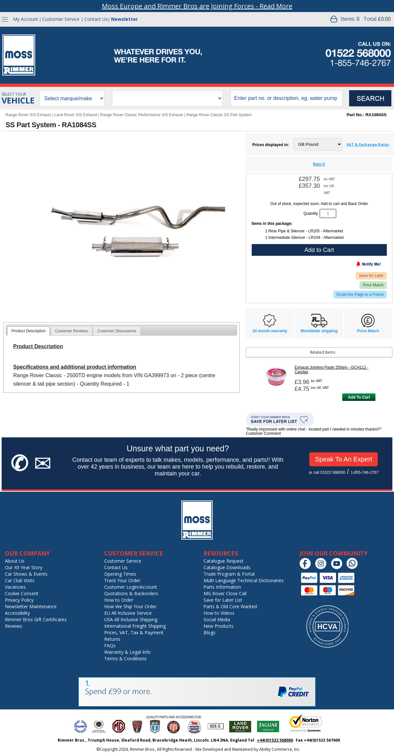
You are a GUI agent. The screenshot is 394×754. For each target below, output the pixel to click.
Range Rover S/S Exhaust (28, 115)
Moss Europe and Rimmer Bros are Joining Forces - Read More (197, 6)
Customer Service (60, 19)
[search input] (287, 98)
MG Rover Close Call (225, 593)
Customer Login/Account (130, 587)
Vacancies (15, 587)
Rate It (319, 164)
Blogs (210, 632)
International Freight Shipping (135, 626)
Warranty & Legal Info (127, 652)
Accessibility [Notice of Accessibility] (17, 613)
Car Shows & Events (26, 574)
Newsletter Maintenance (31, 606)
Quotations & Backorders (131, 593)
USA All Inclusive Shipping (130, 619)
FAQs (110, 645)
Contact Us (96, 19)
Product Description (28, 331)
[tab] (28, 331)
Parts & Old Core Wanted (230, 606)
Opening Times (120, 574)
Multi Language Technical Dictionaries (244, 580)
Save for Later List (223, 600)
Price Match (373, 285)
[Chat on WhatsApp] (353, 567)
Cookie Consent (21, 593)
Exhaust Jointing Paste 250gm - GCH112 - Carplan (332, 369)
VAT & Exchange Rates (367, 144)
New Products (218, 626)
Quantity (310, 213)
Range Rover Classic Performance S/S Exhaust (141, 115)
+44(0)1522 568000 (275, 740)
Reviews (13, 626)
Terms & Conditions (125, 658)
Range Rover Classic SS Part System (219, 115)
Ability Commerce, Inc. (279, 749)
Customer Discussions (116, 331)
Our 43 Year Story (23, 567)
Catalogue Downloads (227, 567)
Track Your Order (122, 580)
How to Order (118, 600)
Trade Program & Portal (229, 574)
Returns (112, 639)
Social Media (217, 619)
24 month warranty (269, 331)
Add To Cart (359, 397)
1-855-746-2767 (364, 472)
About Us (14, 561)
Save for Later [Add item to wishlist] (371, 275)
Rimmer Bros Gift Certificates (36, 619)
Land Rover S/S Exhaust (75, 115)
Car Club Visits (20, 580)
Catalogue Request (224, 561)
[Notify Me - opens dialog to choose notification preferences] (355, 265)
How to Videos (219, 613)
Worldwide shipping (319, 331)
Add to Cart (319, 250)
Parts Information (222, 587)
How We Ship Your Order (130, 606)
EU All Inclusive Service (128, 613)
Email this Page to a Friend (360, 294)
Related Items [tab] (291, 352)
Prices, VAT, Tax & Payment (133, 632)
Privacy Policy (19, 600)
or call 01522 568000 (327, 472)
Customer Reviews (71, 331)
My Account (25, 19)
